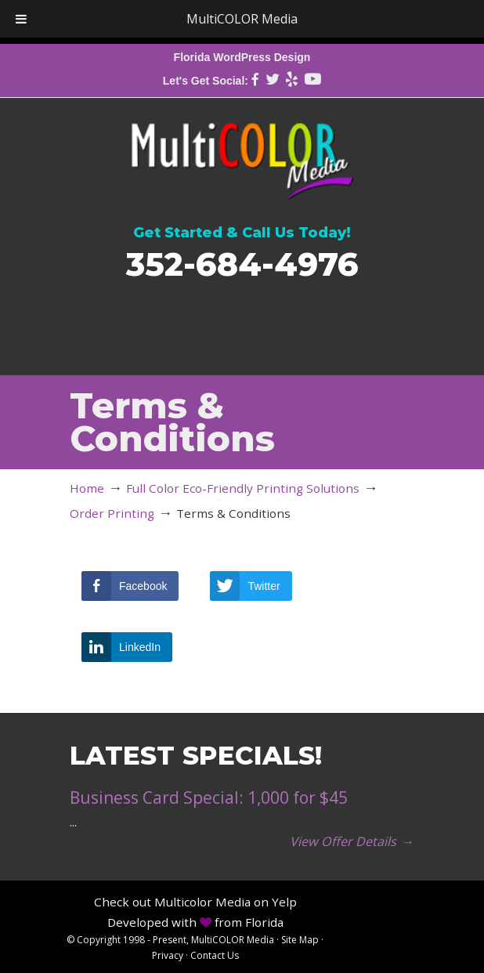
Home (87, 488)
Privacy (167, 955)
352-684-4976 (242, 264)
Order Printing (112, 513)
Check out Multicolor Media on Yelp (195, 902)
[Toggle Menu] (21, 19)
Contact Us (214, 955)
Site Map (300, 939)
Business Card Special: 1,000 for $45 (209, 797)
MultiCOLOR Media (242, 152)
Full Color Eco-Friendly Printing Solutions (242, 488)
